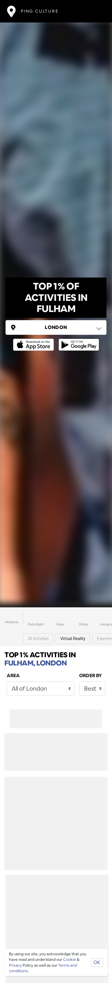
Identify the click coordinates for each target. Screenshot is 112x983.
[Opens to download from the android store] (77, 340)
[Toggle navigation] (96, 11)
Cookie (69, 959)
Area (13, 675)
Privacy (15, 965)
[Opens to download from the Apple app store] (34, 340)
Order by (90, 675)
